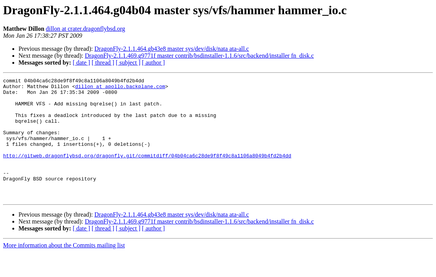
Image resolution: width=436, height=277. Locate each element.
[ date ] (81, 62)
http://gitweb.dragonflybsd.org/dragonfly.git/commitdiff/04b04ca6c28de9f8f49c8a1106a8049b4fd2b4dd (147, 171)
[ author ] (153, 62)
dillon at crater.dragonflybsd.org (85, 28)
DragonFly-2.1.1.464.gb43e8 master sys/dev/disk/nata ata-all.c (171, 48)
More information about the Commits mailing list (64, 269)
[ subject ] (128, 62)
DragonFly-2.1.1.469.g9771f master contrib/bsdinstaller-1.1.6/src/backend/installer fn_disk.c (199, 55)
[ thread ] (103, 62)
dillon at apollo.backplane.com (120, 88)
